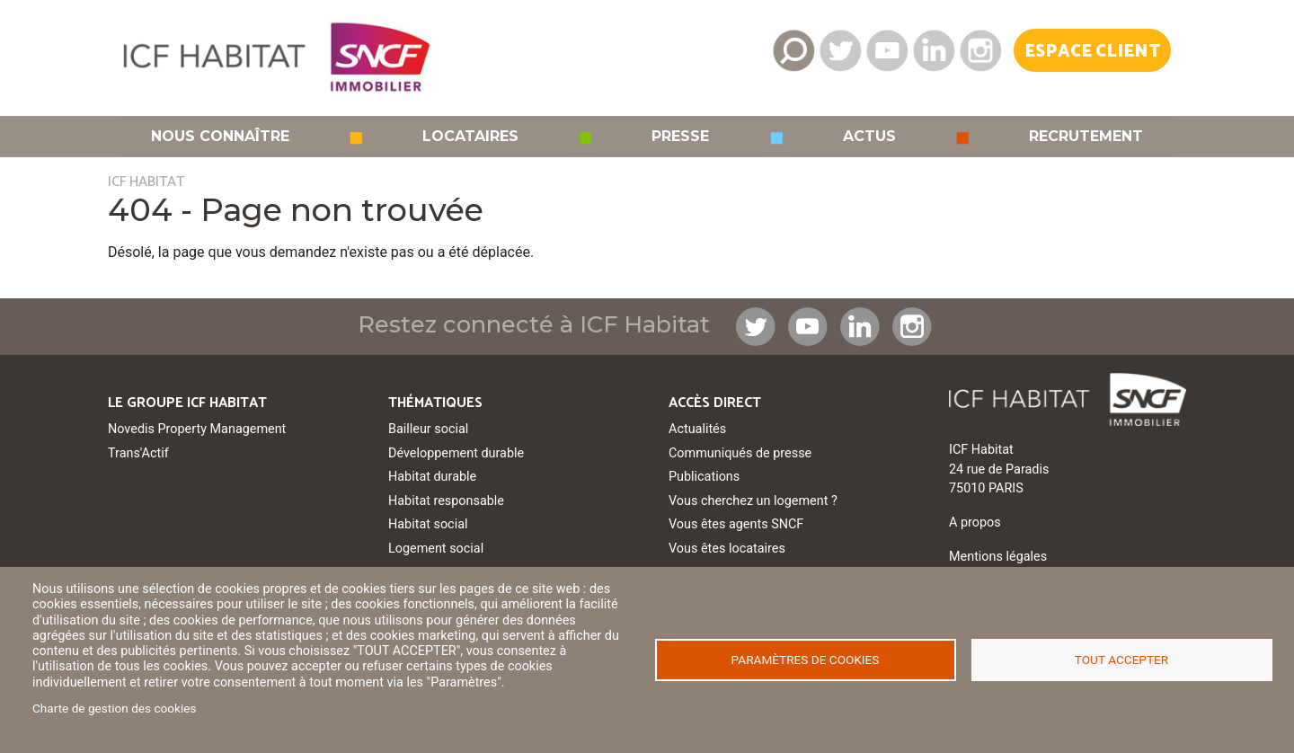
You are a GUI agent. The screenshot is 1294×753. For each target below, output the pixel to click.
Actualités (697, 429)
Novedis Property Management (197, 429)
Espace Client (1092, 52)
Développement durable (456, 453)
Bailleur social (428, 429)
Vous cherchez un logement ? (753, 501)
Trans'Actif (138, 453)
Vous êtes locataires (727, 548)
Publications (704, 476)
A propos (975, 522)
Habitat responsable (446, 501)
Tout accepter (1121, 659)
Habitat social (427, 524)
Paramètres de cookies (805, 659)
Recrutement (1086, 136)
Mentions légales (998, 556)
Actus (869, 136)
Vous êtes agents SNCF (736, 524)
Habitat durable (432, 476)
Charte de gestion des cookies (114, 708)
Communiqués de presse (740, 453)
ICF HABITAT (146, 182)
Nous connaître (220, 136)
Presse (680, 136)
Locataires (470, 136)
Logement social (435, 548)
